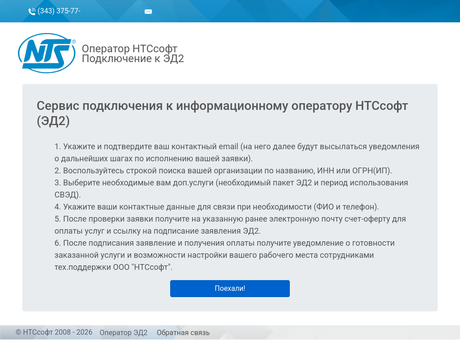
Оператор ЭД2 (123, 332)
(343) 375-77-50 (54, 22)
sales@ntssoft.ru (125, 23)
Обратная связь (183, 332)
